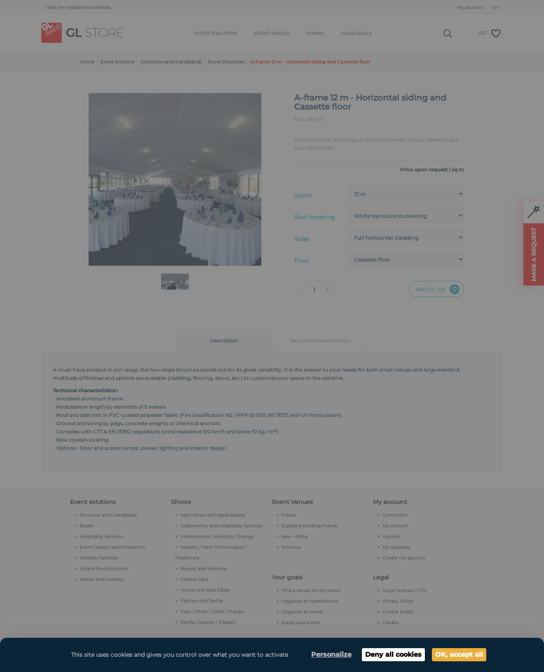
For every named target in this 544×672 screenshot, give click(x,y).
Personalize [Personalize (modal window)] (331, 654)
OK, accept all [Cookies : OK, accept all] (459, 654)
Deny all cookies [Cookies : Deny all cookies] (393, 654)
